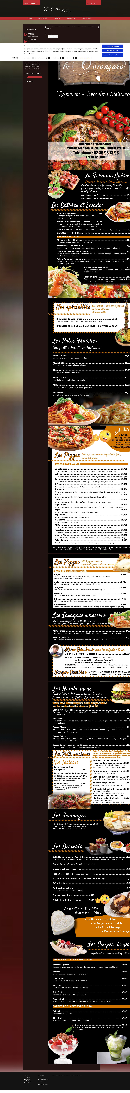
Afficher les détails (85, 15)
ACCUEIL (29, 18)
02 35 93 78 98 (33, 39)
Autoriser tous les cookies (112, 3)
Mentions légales (78, 1074)
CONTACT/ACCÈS (88, 18)
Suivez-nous (29, 81)
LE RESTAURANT (43, 18)
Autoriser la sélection (112, 7)
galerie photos (27, 1081)
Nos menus (27, 1079)
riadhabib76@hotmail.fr (32, 43)
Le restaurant (27, 1077)
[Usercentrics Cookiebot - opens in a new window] (14, 15)
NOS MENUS (58, 18)
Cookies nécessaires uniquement (112, 12)
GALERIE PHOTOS (72, 18)
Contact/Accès (27, 1082)
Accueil (26, 1075)
